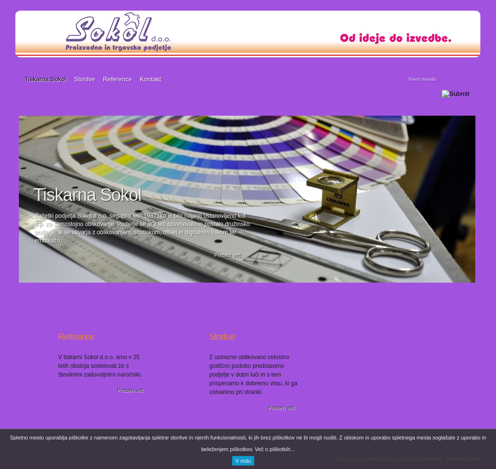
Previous (6, 198)
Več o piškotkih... (275, 449)
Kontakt (150, 79)
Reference (117, 79)
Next (489, 198)
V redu (243, 461)
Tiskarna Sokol (45, 79)
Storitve (84, 79)
